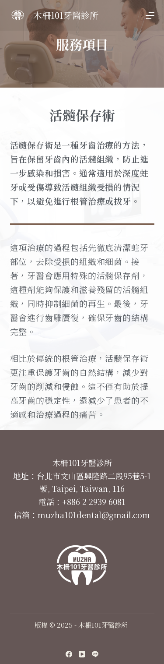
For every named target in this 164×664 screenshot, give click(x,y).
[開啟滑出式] (150, 15)
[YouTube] (82, 654)
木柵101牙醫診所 (65, 15)
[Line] (95, 654)
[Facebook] (69, 654)
